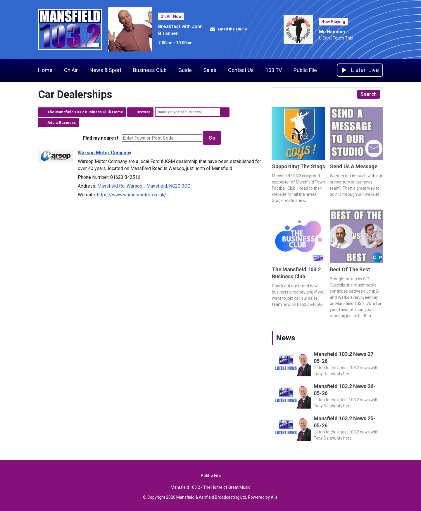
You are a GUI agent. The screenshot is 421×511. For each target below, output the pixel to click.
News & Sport (105, 70)
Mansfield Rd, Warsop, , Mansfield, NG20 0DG (143, 186)
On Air (71, 70)
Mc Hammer (332, 32)
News (285, 337)
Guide (185, 70)
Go (211, 138)
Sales (209, 70)
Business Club (150, 70)
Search (225, 112)
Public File (305, 70)
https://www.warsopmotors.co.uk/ (131, 195)
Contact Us (241, 70)
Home (45, 70)
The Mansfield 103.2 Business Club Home (85, 112)
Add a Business (61, 122)
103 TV (273, 70)
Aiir (274, 497)
